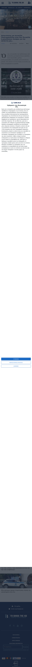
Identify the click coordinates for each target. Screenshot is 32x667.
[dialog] (16, 333)
